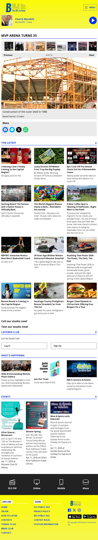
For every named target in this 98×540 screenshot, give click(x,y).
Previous (6, 54)
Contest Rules (42, 520)
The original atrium (82, 46)
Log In (7, 345)
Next (90, 54)
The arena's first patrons (93, 46)
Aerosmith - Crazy (23, 22)
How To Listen (9, 515)
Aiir (69, 525)
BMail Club (7, 528)
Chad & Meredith (24, 19)
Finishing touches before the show (72, 46)
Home (4, 507)
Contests (6, 520)
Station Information (46, 524)
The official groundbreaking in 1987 (19, 46)
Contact (6, 532)
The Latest (8, 143)
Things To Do (8, 524)
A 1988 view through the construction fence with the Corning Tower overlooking (30, 46)
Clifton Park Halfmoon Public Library (36, 460)
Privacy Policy (42, 511)
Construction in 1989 (61, 46)
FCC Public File (42, 507)
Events (5, 396)
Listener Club (10, 332)
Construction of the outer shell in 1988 (40, 46)
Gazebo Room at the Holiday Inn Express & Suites (60, 454)
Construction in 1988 (51, 46)
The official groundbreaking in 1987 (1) (8, 46)
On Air (4, 511)
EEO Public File (42, 515)
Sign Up (57, 345)
